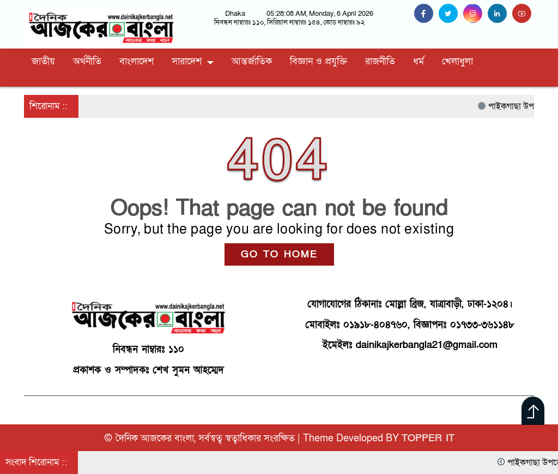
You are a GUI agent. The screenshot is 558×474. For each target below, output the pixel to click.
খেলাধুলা (457, 61)
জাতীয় (43, 61)
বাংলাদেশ (136, 61)
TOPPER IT (428, 438)
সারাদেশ (187, 61)
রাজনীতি (380, 61)
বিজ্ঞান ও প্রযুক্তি (318, 61)
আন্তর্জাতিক (252, 61)
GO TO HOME (279, 254)
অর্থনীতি (87, 61)
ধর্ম (418, 61)
